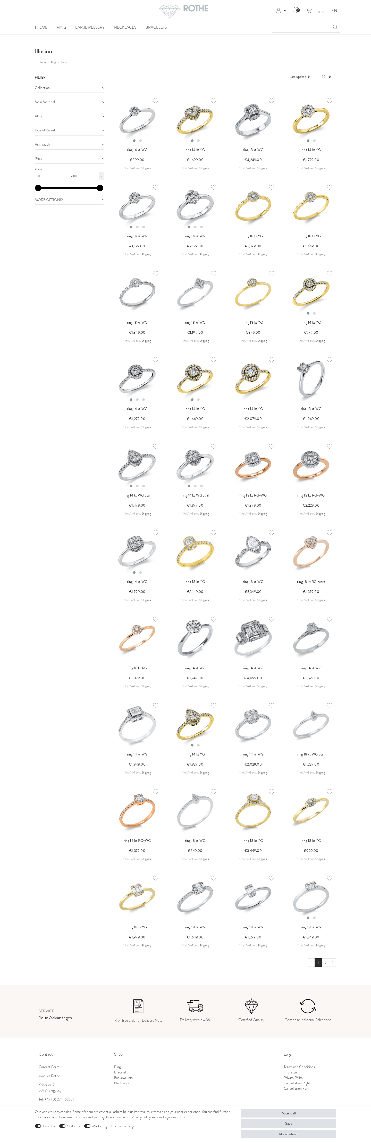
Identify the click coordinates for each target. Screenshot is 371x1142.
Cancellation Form (297, 1088)
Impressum (292, 1072)
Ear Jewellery (90, 27)
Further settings (122, 1126)
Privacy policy (141, 1117)
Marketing (99, 1126)
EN (334, 11)
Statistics (73, 1126)
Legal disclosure (174, 1117)
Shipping (146, 168)
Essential (49, 1126)
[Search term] (301, 27)
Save (288, 1123)
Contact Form (49, 1066)
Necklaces (125, 27)
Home (42, 62)
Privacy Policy (293, 1077)
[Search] (335, 27)
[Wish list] (295, 11)
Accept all (289, 1113)
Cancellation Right (297, 1083)
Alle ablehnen (288, 1134)
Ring (61, 27)
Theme (41, 27)
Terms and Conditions (299, 1066)
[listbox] (137, 120)
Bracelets (156, 27)
